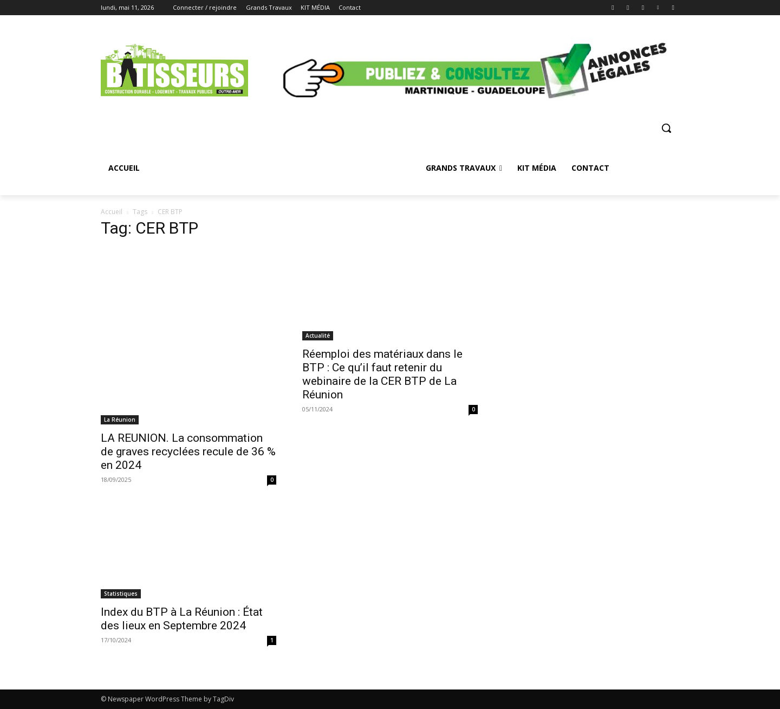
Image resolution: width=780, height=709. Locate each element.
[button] (666, 128)
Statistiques (121, 593)
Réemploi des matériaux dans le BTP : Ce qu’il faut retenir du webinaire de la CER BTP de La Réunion (382, 374)
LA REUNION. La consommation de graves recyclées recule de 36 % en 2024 (188, 451)
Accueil (111, 211)
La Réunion (119, 419)
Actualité (318, 335)
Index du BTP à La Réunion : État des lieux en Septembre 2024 (182, 618)
